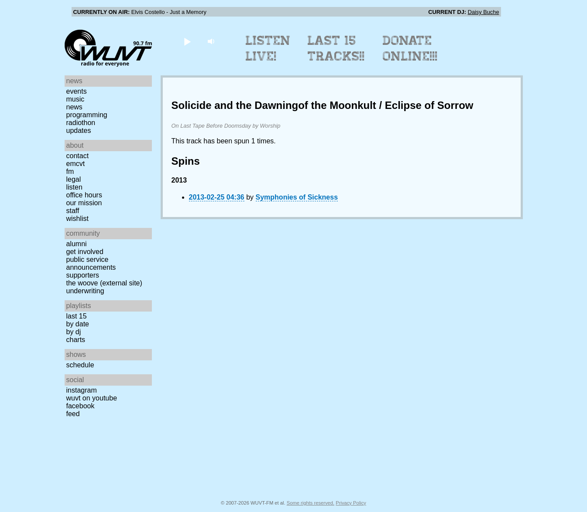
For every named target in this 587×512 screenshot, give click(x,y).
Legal (73, 179)
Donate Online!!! (410, 48)
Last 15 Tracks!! (336, 48)
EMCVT (75, 163)
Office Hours (84, 195)
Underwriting (85, 291)
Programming (86, 115)
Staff (72, 210)
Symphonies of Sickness (297, 197)
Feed (73, 413)
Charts (76, 339)
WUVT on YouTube (91, 398)
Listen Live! (268, 48)
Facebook (80, 406)
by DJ (73, 332)
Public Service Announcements (91, 263)
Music (75, 99)
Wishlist (77, 218)
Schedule (80, 365)
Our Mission (84, 203)
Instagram (81, 390)
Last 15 (76, 316)
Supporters (83, 275)
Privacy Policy (351, 502)
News (74, 107)
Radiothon (81, 122)
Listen (74, 187)
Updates (78, 130)
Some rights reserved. (310, 502)
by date (77, 324)
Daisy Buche (483, 12)
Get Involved (84, 251)
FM (70, 171)
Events (76, 91)
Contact (77, 155)
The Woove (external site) (104, 283)
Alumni (76, 244)
